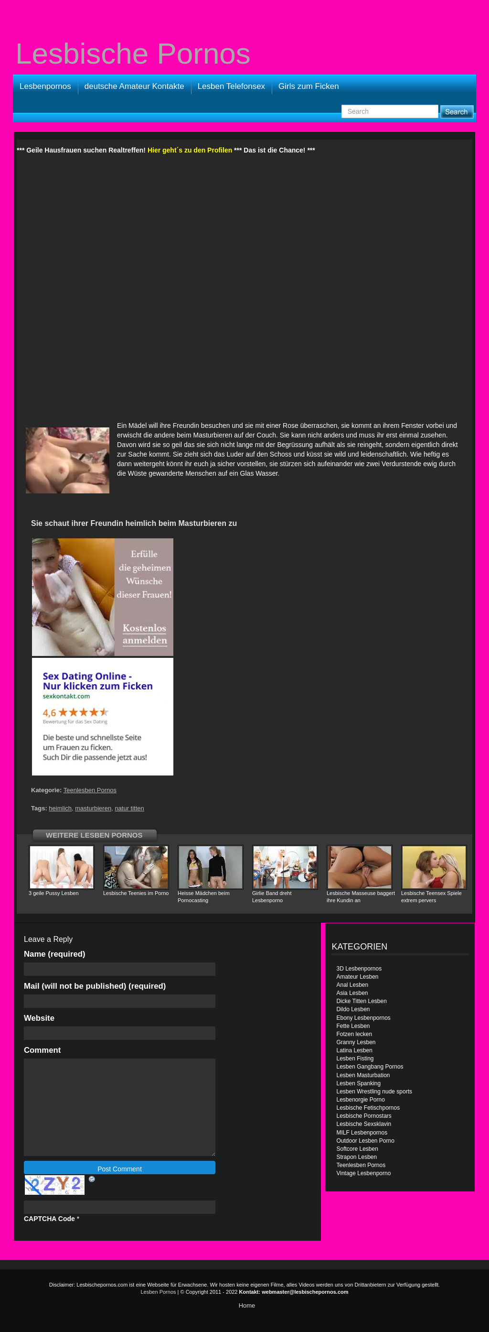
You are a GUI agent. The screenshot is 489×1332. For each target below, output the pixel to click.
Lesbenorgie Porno (360, 1099)
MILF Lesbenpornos (361, 1132)
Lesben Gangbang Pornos (369, 1066)
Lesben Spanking (358, 1083)
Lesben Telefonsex (231, 86)
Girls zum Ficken (308, 86)
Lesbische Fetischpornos (368, 1107)
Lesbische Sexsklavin (363, 1124)
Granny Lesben (355, 1042)
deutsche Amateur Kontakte (134, 86)
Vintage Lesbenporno (363, 1173)
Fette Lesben (353, 1026)
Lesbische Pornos (133, 53)
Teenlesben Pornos (90, 790)
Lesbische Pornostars (363, 1116)
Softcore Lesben (357, 1149)
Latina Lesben (354, 1050)
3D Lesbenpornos (359, 968)
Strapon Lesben (356, 1157)
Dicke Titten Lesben (361, 1001)
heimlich (60, 808)
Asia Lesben (352, 993)
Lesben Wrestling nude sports (374, 1091)
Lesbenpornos (45, 86)
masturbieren (93, 808)
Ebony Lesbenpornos (363, 1018)
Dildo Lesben (353, 1009)
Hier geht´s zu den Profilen (190, 150)
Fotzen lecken (354, 1034)
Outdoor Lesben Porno (365, 1140)
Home (247, 1305)
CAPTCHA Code (49, 1219)
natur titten (129, 808)
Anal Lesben (352, 985)
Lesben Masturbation (363, 1075)
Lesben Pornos (158, 1292)
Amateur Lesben (357, 976)
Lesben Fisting (354, 1058)
